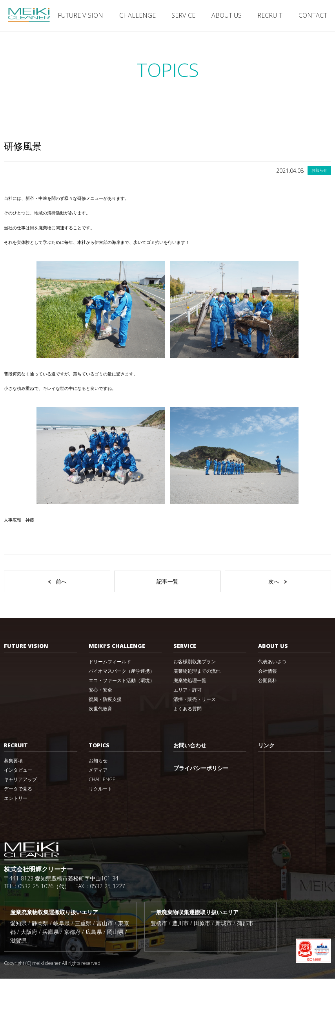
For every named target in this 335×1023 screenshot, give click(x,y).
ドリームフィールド (110, 706)
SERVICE (183, 15)
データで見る (18, 833)
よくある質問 (187, 753)
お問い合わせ (189, 789)
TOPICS (99, 789)
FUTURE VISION (80, 15)
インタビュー (18, 814)
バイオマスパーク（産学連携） (122, 715)
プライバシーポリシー (200, 812)
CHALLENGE (137, 15)
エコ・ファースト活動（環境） (122, 724)
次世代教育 (100, 753)
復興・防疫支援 (105, 743)
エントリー (15, 842)
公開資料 (267, 724)
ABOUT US (226, 15)
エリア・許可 (187, 734)
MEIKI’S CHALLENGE (117, 690)
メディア (98, 814)
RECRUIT (269, 15)
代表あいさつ (272, 706)
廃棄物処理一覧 (189, 724)
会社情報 (267, 715)
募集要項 (13, 805)
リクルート (100, 833)
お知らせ (98, 805)
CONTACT (313, 15)
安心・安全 (100, 734)
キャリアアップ (20, 823)
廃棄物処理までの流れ (196, 715)
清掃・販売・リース (194, 743)
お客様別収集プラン (194, 706)
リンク (266, 789)
